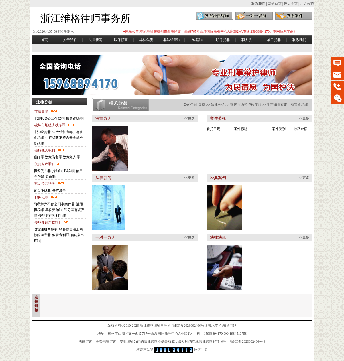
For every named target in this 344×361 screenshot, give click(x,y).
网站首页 (275, 4)
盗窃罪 (50, 177)
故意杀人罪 (71, 157)
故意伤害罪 (53, 157)
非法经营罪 (42, 132)
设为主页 (291, 4)
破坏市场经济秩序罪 (245, 105)
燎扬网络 (230, 325)
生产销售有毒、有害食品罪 (287, 105)
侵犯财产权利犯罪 (52, 216)
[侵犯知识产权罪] (51, 222)
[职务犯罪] (46, 197)
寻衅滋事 (59, 190)
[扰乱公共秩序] (49, 184)
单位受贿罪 (53, 210)
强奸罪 (39, 157)
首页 (201, 105)
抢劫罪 (57, 171)
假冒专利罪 (60, 235)
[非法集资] (46, 111)
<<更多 (189, 118)
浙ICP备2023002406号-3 (189, 325)
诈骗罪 (69, 171)
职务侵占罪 (42, 171)
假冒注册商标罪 (46, 229)
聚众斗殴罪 (42, 190)
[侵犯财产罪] (47, 164)
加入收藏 (307, 4)
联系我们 (258, 4)
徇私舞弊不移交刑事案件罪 (54, 204)
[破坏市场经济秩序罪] (54, 125)
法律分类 (218, 105)
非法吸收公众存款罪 (49, 118)
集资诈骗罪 (74, 118)
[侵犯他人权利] (49, 150)
